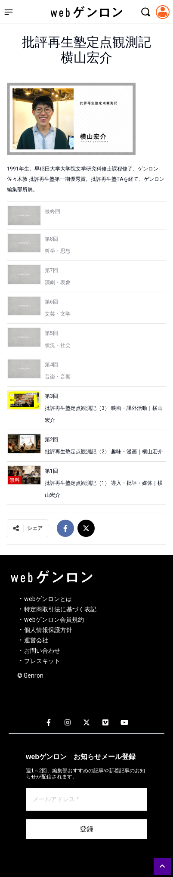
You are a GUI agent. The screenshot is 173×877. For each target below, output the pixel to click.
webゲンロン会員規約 (54, 619)
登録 (86, 829)
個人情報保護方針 (48, 629)
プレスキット (42, 660)
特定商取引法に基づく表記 (60, 609)
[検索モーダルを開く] (145, 12)
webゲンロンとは (48, 598)
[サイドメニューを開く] (8, 12)
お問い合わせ (42, 650)
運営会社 (36, 640)
